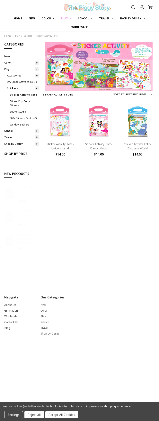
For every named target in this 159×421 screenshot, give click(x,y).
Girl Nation (11, 310)
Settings (14, 415)
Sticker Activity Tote (23, 94)
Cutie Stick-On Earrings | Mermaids (26, 215)
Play (66, 18)
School (85, 18)
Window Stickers (19, 124)
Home (18, 18)
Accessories (14, 75)
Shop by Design (132, 18)
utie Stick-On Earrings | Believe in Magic (27, 191)
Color (48, 18)
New (32, 18)
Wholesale (79, 27)
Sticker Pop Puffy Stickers (20, 103)
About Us (10, 305)
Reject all (34, 415)
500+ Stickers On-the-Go (24, 118)
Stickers (12, 88)
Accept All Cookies (62, 415)
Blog (7, 328)
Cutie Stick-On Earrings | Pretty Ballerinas (27, 239)
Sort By (118, 94)
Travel (106, 18)
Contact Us (11, 322)
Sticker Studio (18, 111)
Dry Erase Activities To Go (22, 82)
